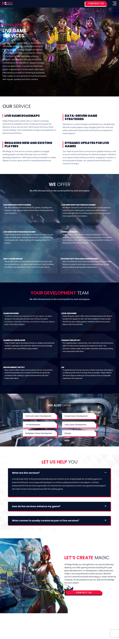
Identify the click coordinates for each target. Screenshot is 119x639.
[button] (40, 425)
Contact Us (80, 620)
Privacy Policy (64, 620)
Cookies (26, 620)
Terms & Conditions (44, 620)
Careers (92, 620)
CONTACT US (96, 3)
